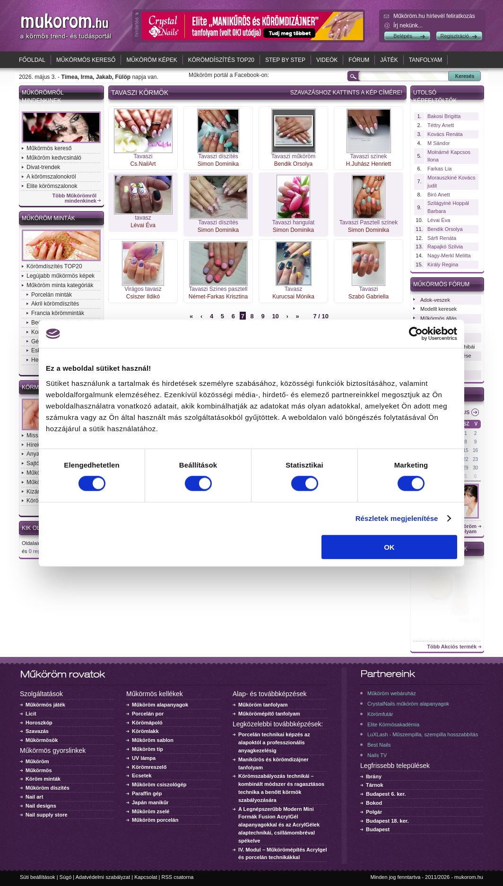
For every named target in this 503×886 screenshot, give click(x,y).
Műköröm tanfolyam (263, 704)
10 (275, 316)
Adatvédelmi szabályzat (103, 877)
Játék (389, 60)
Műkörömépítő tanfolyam (269, 713)
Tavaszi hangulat (293, 222)
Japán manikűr (150, 802)
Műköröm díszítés (47, 788)
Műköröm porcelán (155, 820)
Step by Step (285, 60)
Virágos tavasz (143, 289)
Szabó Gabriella (368, 296)
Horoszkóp (39, 722)
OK (389, 547)
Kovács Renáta (445, 134)
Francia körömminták (57, 313)
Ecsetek (142, 775)
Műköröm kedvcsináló (53, 157)
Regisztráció (454, 36)
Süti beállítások (37, 877)
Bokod (374, 803)
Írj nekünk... (408, 25)
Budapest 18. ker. (387, 821)
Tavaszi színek (368, 156)
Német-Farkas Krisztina (218, 296)
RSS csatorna (178, 877)
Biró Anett (438, 194)
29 (465, 467)
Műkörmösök (42, 740)
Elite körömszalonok (51, 186)
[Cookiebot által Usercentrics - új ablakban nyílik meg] (415, 334)
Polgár (374, 812)
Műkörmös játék (45, 704)
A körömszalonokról (51, 176)
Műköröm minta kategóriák (59, 285)
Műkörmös (39, 770)
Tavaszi (142, 156)
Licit (31, 713)
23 (475, 459)
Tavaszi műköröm (293, 156)
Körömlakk (145, 731)
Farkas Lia (439, 168)
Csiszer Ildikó (143, 296)
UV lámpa (144, 758)
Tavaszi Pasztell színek (368, 222)
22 (465, 459)
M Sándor (438, 143)
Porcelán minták (51, 294)
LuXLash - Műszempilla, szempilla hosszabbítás (422, 734)
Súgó (66, 877)
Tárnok (374, 785)
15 (465, 450)
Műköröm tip (147, 749)
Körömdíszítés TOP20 (221, 60)
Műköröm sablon (152, 740)
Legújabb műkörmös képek (60, 276)
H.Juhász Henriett (368, 164)
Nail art (34, 797)
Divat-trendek (43, 167)
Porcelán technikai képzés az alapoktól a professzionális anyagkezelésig (274, 742)
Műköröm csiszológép (159, 784)
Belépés (402, 36)
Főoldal (32, 60)
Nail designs (41, 806)
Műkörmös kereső (85, 60)
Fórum (358, 60)
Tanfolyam (425, 60)
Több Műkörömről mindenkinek (74, 198)
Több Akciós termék (452, 646)
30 (475, 467)
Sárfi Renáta (441, 238)
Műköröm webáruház (391, 693)
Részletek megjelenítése (397, 518)
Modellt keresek (438, 309)
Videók (327, 60)
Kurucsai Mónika (293, 296)
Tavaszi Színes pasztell (218, 289)
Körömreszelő (149, 767)
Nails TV (377, 755)
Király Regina (442, 264)
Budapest (378, 829)
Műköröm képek (151, 60)
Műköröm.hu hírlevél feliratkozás (434, 16)
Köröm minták (43, 779)
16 (475, 450)
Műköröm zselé (150, 811)
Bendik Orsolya (293, 164)
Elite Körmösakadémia (393, 724)
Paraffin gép (147, 793)
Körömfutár (380, 714)
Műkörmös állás (438, 318)
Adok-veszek (435, 300)
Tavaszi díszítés (218, 156)
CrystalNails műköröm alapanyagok (408, 704)
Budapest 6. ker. (386, 794)
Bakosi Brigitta (443, 116)
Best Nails (379, 745)
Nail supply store (47, 815)
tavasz (143, 217)
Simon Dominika (218, 164)
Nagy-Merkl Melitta (449, 255)
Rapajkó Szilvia (445, 246)
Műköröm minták (48, 218)
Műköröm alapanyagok (160, 704)
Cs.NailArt (143, 164)
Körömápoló (147, 722)
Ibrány (374, 776)
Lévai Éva (143, 225)
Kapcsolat (145, 877)
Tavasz (293, 289)
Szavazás (37, 731)
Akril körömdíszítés (55, 303)
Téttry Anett (440, 125)
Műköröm (37, 761)
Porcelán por (148, 713)
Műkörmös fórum (441, 284)
